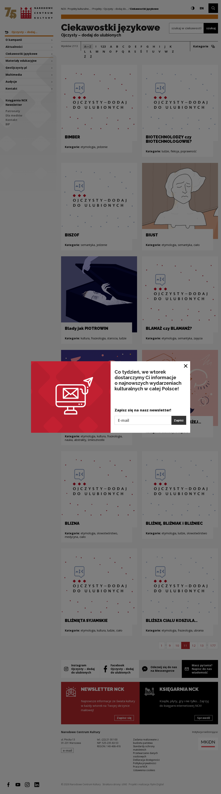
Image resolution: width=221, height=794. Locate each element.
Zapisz (179, 420)
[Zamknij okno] (186, 365)
